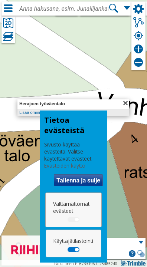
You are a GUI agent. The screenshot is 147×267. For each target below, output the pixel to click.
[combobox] (63, 8)
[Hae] (114, 8)
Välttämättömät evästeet (71, 207)
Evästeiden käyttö (64, 165)
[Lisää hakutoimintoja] (127, 8)
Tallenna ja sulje (78, 180)
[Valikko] (8, 8)
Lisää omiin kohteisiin (38, 112)
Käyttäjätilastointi (73, 240)
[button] (132, 254)
